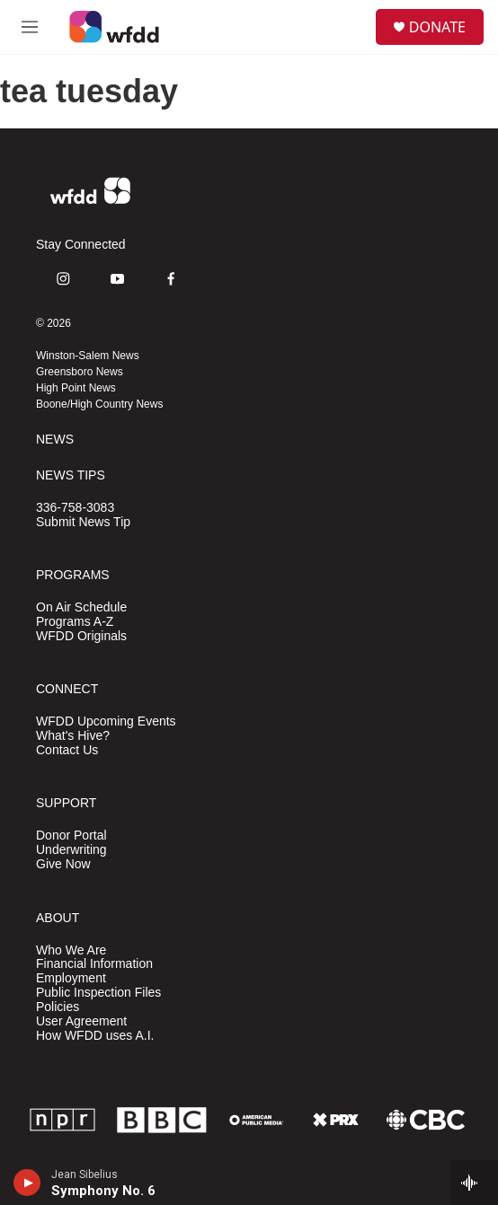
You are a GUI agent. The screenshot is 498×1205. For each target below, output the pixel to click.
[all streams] (474, 1182)
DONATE (437, 27)
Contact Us (67, 750)
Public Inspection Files (98, 992)
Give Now (63, 864)
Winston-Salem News (87, 355)
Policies (57, 1007)
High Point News (76, 388)
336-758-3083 (75, 508)
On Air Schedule (81, 607)
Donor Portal (71, 835)
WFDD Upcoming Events (106, 721)
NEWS (55, 439)
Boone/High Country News (99, 404)
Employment (71, 978)
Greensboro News (79, 371)
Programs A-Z (74, 622)
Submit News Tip (83, 522)
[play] (27, 1183)
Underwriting (71, 850)
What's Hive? (73, 736)
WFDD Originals (81, 636)
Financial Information (94, 964)
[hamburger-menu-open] (29, 27)
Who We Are (71, 950)
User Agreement (81, 1021)
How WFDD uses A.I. (95, 1035)
